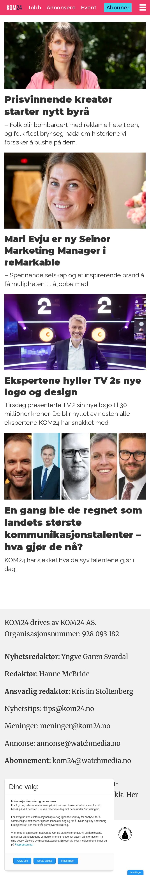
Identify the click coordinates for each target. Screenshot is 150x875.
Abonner (118, 7)
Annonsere (61, 7)
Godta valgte (44, 860)
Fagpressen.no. (24, 844)
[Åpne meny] (142, 7)
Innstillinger (135, 872)
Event (88, 7)
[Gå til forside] (14, 7)
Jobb (34, 7)
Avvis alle (22, 860)
